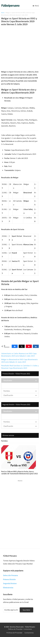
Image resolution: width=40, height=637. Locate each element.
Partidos (6, 391)
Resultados (7, 380)
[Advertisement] (20, 48)
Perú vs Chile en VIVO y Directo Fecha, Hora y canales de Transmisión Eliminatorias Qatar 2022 (19, 472)
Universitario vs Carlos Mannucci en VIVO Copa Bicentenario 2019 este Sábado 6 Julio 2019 (19, 354)
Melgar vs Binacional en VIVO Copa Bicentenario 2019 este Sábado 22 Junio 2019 (19, 360)
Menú (37, 6)
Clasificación (8, 395)
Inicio (2, 13)
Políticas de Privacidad (15, 629)
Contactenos (27, 629)
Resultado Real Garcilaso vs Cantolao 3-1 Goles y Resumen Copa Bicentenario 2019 (20, 366)
